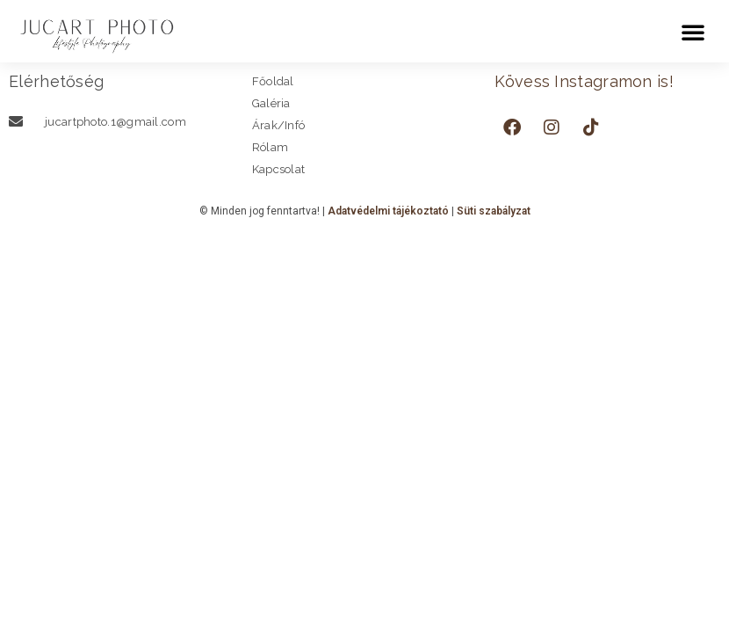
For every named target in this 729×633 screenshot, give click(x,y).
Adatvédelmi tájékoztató (388, 211)
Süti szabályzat (494, 211)
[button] (693, 31)
